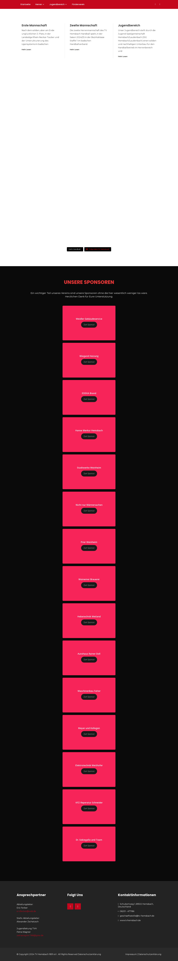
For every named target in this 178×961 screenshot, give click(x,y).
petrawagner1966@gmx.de (30, 935)
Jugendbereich (57, 4)
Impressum (131, 954)
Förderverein (78, 4)
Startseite (25, 4)
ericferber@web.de (26, 911)
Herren (38, 4)
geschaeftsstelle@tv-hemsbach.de (137, 916)
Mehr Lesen (26, 50)
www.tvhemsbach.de (130, 920)
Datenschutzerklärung (89, 954)
